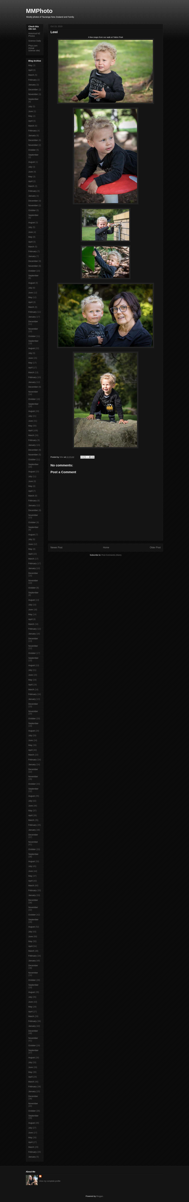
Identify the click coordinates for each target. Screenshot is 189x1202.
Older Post (155, 547)
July (30, 106)
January (32, 85)
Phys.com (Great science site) (34, 48)
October (32, 150)
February (32, 80)
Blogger (99, 1196)
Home (106, 547)
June (30, 111)
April (30, 70)
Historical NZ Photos (34, 34)
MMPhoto (39, 11)
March (31, 75)
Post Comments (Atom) (111, 555)
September (33, 99)
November (33, 94)
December (33, 89)
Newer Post (56, 547)
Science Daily (34, 41)
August (31, 162)
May (30, 65)
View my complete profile (49, 1181)
